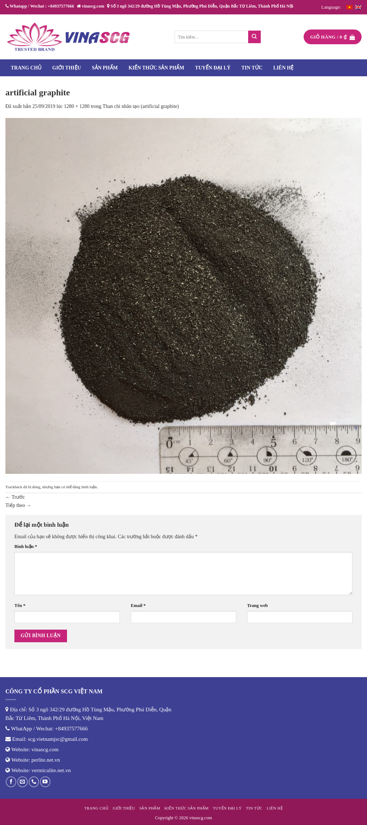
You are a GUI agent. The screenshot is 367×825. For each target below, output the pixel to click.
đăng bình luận (84, 487)
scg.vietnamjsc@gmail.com (58, 739)
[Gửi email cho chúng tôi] (22, 781)
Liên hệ (283, 68)
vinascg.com (44, 749)
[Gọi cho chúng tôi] (34, 781)
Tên (19, 605)
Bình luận (25, 546)
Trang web (257, 605)
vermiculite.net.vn (51, 770)
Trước (15, 497)
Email (138, 605)
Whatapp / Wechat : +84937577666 (39, 6)
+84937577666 (71, 728)
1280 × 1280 (77, 106)
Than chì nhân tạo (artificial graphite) (141, 106)
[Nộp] (254, 37)
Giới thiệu (66, 68)
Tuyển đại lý (213, 68)
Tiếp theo (18, 505)
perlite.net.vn (45, 760)
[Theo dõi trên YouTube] (45, 781)
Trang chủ (26, 68)
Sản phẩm (105, 68)
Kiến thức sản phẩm (156, 68)
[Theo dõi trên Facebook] (11, 781)
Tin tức (252, 68)
